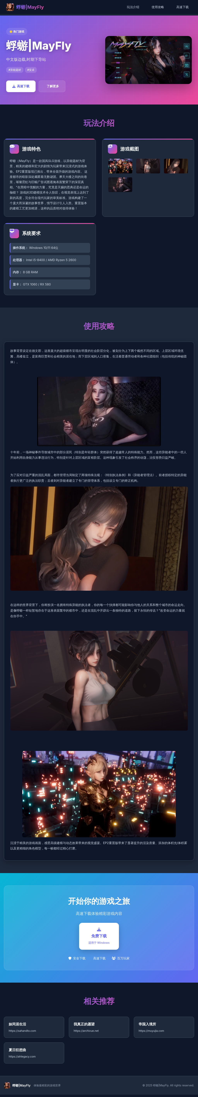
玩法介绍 (133, 7)
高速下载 (182, 7)
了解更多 (53, 86)
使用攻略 (158, 7)
